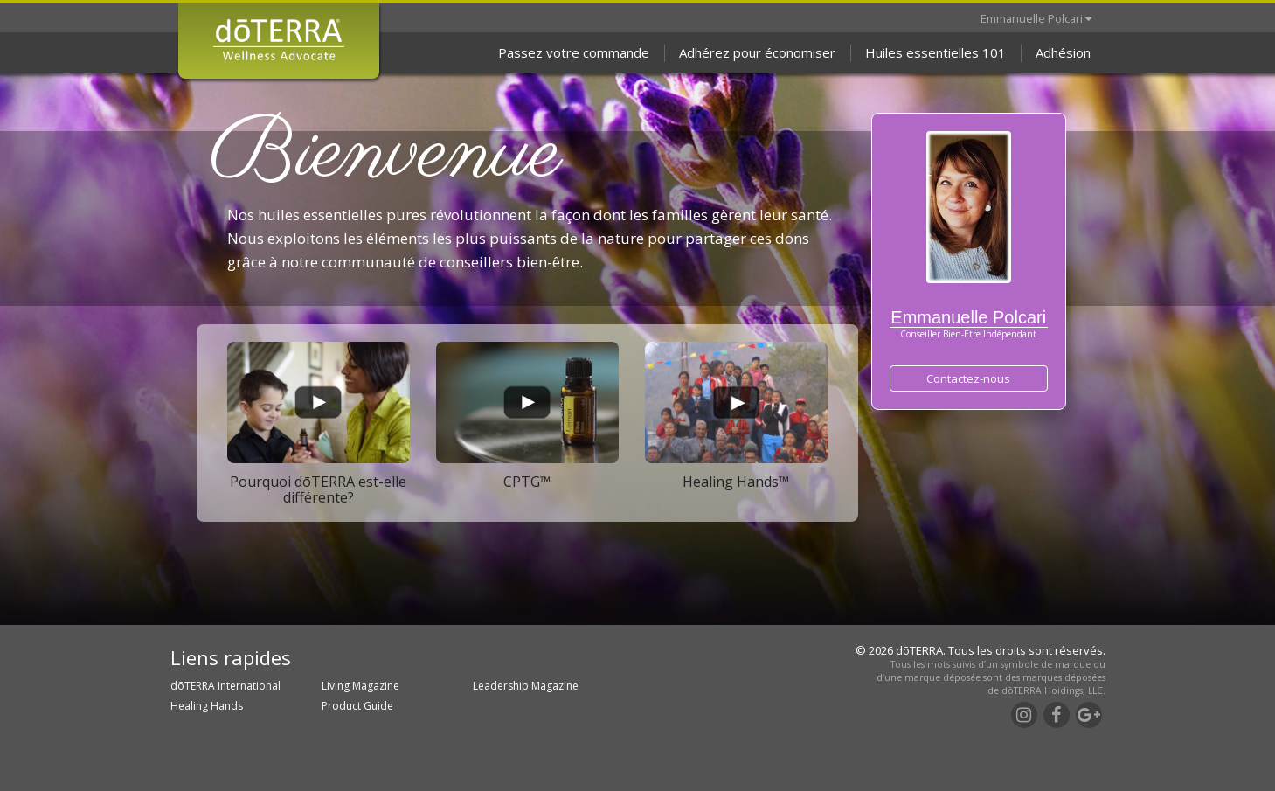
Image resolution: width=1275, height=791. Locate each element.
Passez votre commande (573, 52)
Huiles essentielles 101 (935, 52)
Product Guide (357, 705)
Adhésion (1063, 52)
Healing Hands (206, 705)
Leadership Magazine (526, 685)
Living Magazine (360, 685)
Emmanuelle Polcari (1036, 18)
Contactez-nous (968, 378)
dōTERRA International (225, 685)
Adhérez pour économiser (757, 52)
